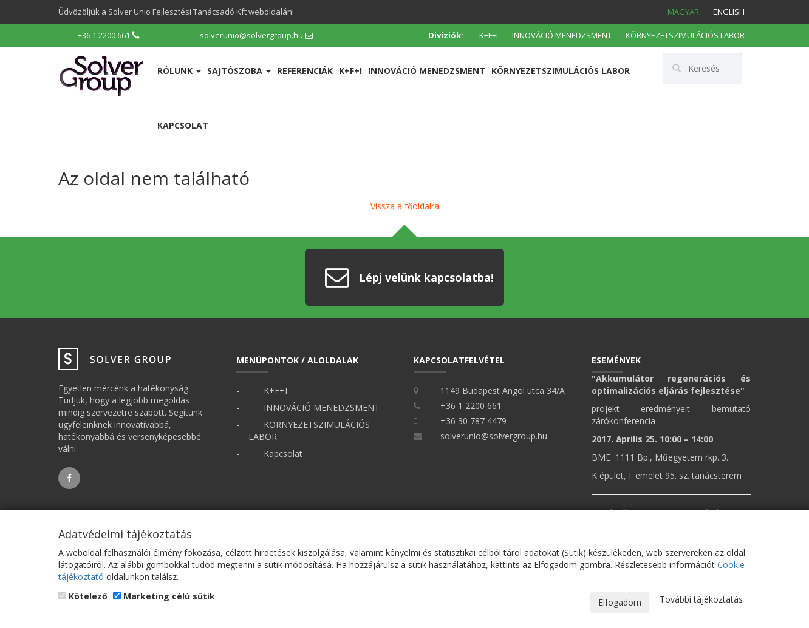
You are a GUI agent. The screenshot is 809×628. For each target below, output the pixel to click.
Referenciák (305, 70)
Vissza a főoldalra (404, 206)
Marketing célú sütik (164, 596)
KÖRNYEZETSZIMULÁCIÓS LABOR (685, 35)
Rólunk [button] (179, 70)
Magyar (683, 11)
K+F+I (488, 35)
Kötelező (83, 596)
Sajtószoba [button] (239, 70)
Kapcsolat (182, 125)
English (729, 11)
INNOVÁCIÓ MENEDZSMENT (562, 35)
